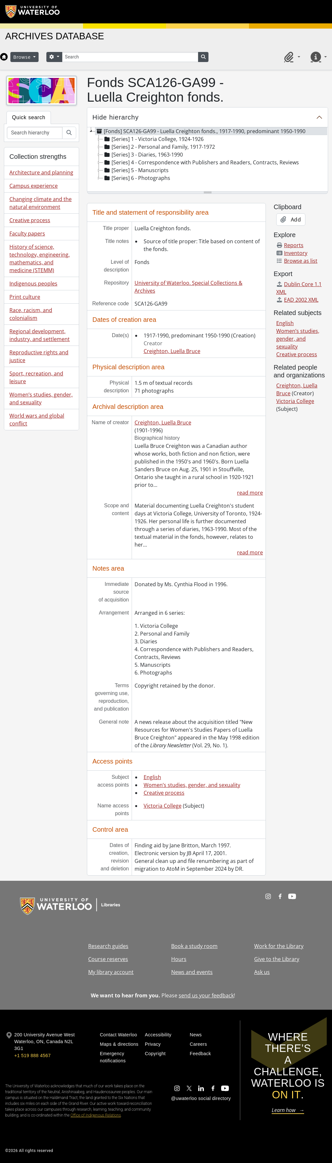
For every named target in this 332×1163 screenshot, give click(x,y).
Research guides (108, 946)
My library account (111, 972)
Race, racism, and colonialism (30, 314)
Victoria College (163, 805)
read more (250, 492)
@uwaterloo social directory (201, 1098)
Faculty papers (27, 233)
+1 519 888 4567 (32, 1055)
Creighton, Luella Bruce (172, 351)
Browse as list (296, 260)
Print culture (24, 296)
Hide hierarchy (115, 117)
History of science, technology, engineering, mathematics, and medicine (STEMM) (39, 258)
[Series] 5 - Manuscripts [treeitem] (136, 170)
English (152, 777)
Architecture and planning (41, 172)
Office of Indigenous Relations (96, 1115)
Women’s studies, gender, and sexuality (41, 398)
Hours (178, 959)
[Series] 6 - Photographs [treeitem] (136, 178)
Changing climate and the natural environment (40, 203)
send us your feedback (206, 995)
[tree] (207, 159)
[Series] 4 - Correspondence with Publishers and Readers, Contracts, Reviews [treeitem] (201, 162)
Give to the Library (276, 959)
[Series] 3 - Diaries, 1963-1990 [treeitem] (143, 154)
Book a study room (194, 946)
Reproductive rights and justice (38, 356)
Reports (289, 245)
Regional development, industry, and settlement (39, 335)
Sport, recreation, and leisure (36, 377)
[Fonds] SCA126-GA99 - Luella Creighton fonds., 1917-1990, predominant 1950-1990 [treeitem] (200, 131)
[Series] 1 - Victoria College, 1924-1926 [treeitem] (153, 139)
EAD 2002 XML (297, 299)
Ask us (262, 972)
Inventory (291, 253)
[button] (291, 57)
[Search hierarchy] (35, 133)
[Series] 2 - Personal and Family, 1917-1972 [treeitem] (159, 147)
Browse (22, 57)
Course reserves (108, 959)
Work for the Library (278, 946)
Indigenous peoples (33, 283)
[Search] (130, 57)
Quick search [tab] (28, 117)
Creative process (29, 220)
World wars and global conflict (36, 419)
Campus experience (33, 185)
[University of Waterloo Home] (32, 11)
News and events (192, 972)
